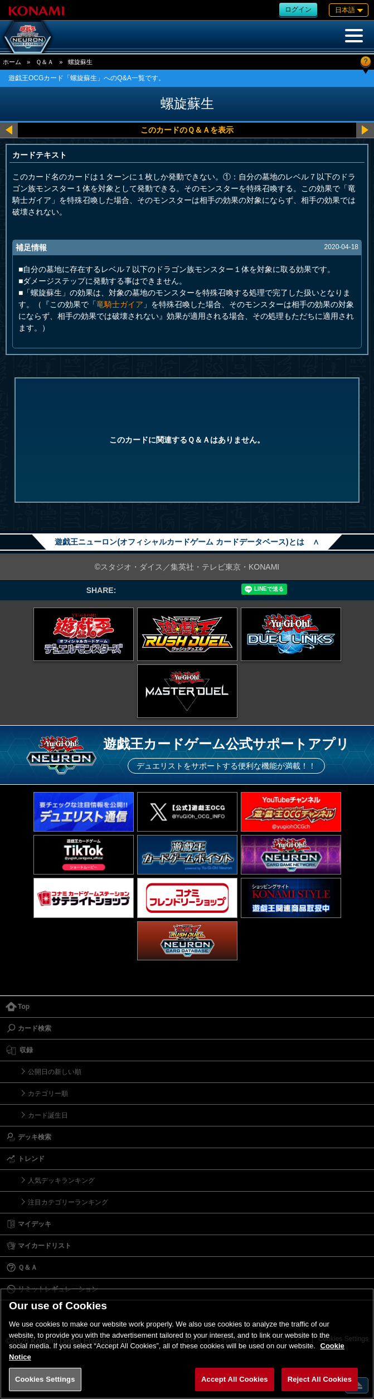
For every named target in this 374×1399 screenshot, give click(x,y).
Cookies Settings (45, 1379)
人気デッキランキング (61, 1180)
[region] (187, 1343)
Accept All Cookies (234, 1379)
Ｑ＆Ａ (45, 62)
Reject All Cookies (320, 1379)
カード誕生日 (48, 1115)
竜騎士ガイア (119, 304)
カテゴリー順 (48, 1093)
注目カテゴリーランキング (68, 1202)
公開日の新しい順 (54, 1072)
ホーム (12, 62)
